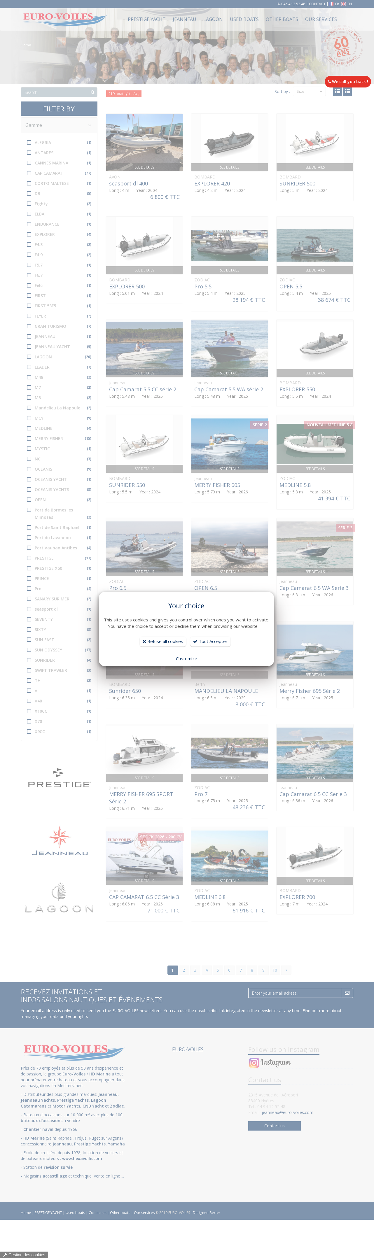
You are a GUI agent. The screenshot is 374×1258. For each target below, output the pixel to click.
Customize (186, 658)
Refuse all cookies (163, 641)
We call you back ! (348, 81)
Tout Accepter (210, 641)
